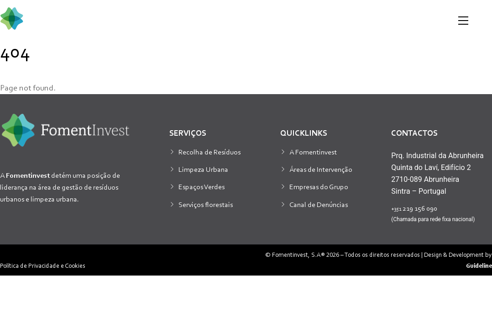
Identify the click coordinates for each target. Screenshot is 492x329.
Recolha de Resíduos (209, 151)
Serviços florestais (205, 204)
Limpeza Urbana (203, 169)
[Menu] (463, 20)
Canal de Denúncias (318, 204)
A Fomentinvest (313, 151)
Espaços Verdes (201, 186)
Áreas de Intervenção (320, 169)
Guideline (479, 265)
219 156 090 (414, 207)
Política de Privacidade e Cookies (42, 265)
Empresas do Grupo (318, 186)
